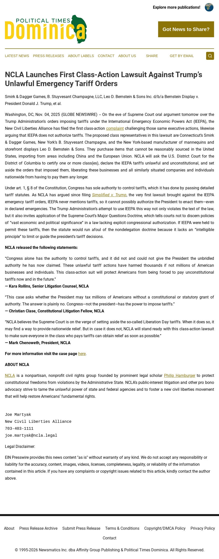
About (9, 528)
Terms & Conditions (122, 528)
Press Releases (48, 56)
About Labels (81, 56)
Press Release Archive (38, 528)
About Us (127, 56)
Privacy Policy (203, 528)
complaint (115, 128)
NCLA (10, 375)
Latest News (17, 56)
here (82, 353)
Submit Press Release (81, 528)
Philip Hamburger (179, 375)
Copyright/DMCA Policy (165, 528)
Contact (106, 56)
